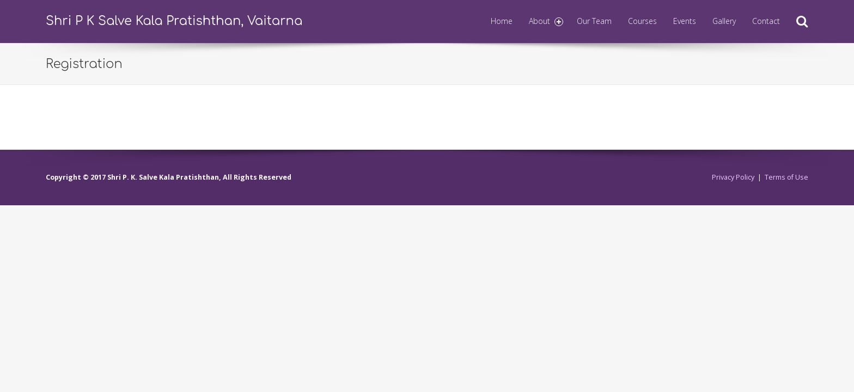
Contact (766, 21)
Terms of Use (786, 177)
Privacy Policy (733, 177)
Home (502, 21)
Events (684, 21)
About (546, 21)
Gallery (724, 21)
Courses (642, 21)
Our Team (594, 21)
